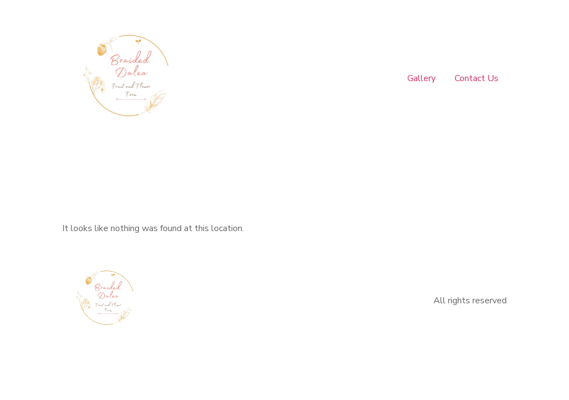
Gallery (422, 78)
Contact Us (476, 78)
